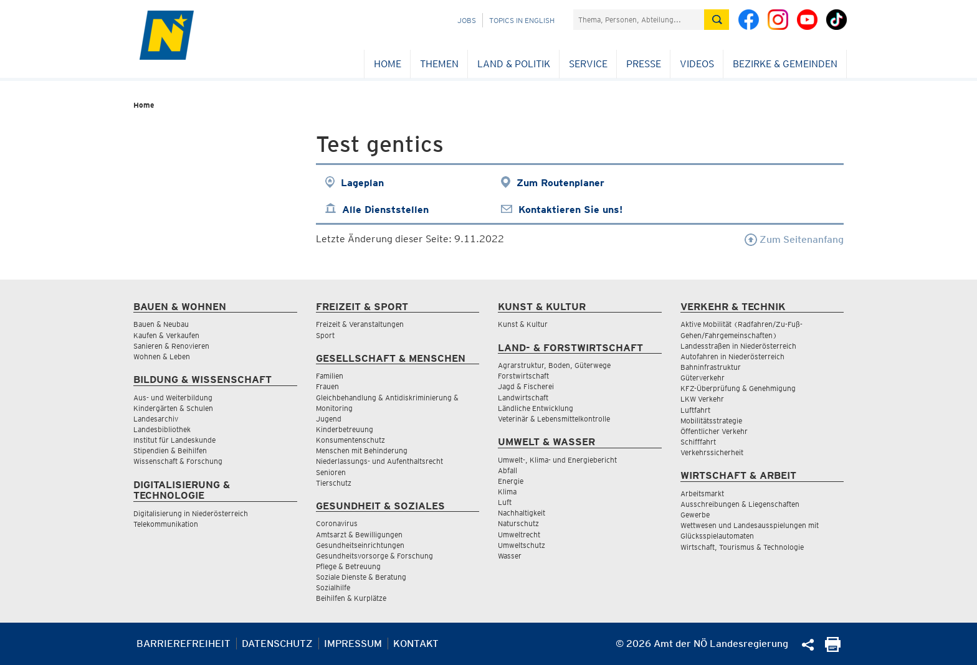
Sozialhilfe (333, 587)
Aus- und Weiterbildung (172, 397)
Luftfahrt (695, 410)
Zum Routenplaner (560, 183)
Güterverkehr (702, 377)
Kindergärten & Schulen (173, 408)
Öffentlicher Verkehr (714, 431)
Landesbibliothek (162, 429)
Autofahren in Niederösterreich (732, 356)
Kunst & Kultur (523, 324)
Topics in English (522, 20)
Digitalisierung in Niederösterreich (190, 513)
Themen (439, 64)
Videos (697, 64)
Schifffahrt (698, 441)
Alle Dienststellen (385, 209)
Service (588, 64)
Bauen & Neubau (161, 324)
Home (387, 64)
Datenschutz (277, 643)
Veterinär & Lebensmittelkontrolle (554, 418)
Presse (643, 64)
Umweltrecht (519, 534)
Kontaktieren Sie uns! (570, 209)
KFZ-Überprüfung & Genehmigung (738, 388)
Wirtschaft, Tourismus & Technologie (742, 547)
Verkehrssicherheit (711, 452)
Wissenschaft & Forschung (177, 461)
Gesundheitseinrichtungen (360, 545)
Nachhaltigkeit (521, 512)
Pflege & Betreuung (348, 566)
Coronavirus (337, 523)
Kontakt (416, 643)
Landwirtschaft (523, 397)
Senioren (331, 472)
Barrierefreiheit (183, 643)
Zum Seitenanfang (794, 239)
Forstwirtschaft (523, 375)
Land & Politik (513, 64)
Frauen (327, 386)
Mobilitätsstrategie (711, 420)
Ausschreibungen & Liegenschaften (739, 504)
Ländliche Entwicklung (535, 408)
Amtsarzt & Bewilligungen (359, 534)
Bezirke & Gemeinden (785, 64)
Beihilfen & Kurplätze (351, 598)
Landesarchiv (155, 418)
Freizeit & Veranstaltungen (360, 324)
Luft (505, 502)
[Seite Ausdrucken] (833, 648)
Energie (510, 481)
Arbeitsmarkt (702, 493)
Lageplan (362, 183)
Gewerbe (695, 514)
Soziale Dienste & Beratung (361, 577)
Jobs (466, 20)
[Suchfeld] (638, 19)
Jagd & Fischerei (526, 386)
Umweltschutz (521, 545)
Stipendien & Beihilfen (170, 450)
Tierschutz (333, 483)
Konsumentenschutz (350, 440)
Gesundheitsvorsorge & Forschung (374, 555)
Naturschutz (518, 523)
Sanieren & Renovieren (171, 346)
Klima (507, 491)
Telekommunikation (165, 524)
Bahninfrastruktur (710, 367)
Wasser (510, 555)
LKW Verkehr (702, 398)
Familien (329, 375)
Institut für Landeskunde (174, 440)
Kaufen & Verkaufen (166, 335)
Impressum (353, 643)
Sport (325, 335)
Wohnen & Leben (161, 356)
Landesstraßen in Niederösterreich (738, 346)
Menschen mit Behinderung (361, 450)
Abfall (507, 470)
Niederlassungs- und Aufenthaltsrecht (379, 461)
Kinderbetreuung (344, 429)
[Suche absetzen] (716, 19)
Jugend (328, 418)
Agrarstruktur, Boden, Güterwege (554, 365)
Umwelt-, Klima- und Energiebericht (557, 460)
